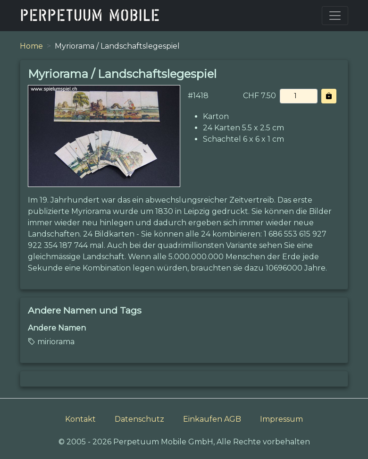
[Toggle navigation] (335, 15)
